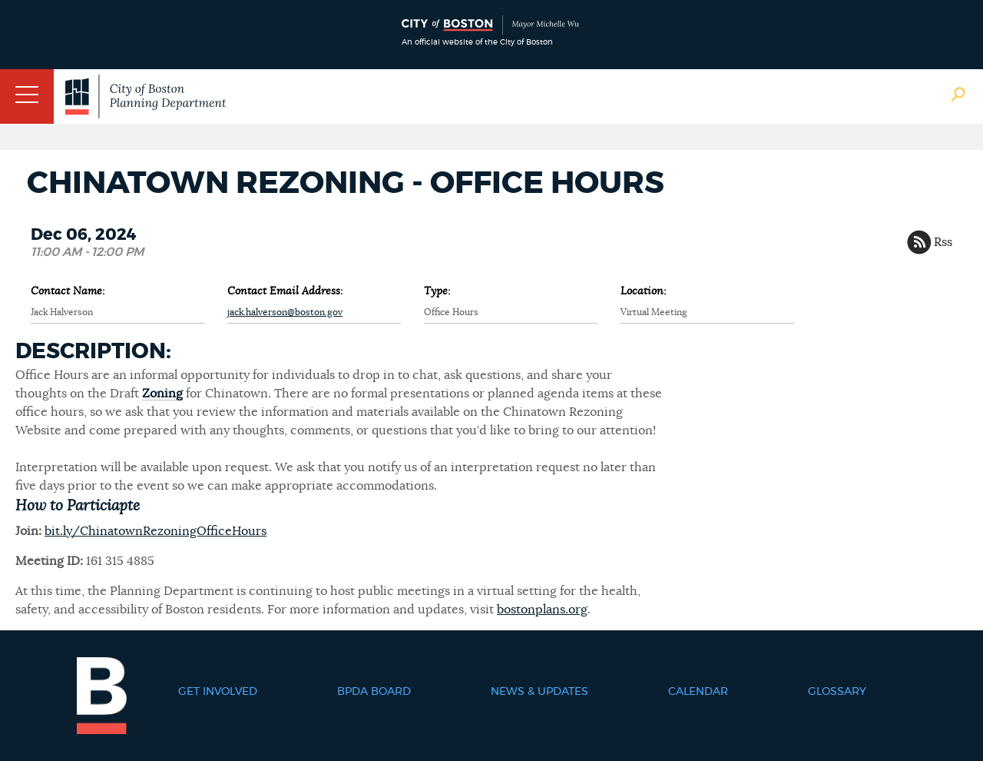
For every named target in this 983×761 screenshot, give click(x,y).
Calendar (698, 691)
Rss (943, 242)
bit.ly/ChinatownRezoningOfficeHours (155, 531)
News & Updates (539, 691)
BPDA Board (374, 691)
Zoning (162, 393)
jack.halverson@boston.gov (285, 312)
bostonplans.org (542, 609)
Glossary (837, 691)
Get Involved (217, 691)
